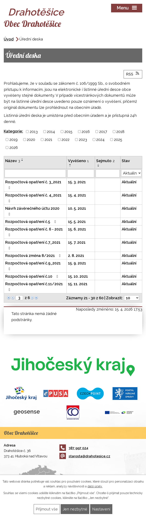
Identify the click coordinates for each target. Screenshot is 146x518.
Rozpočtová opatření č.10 (32, 276)
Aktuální (129, 182)
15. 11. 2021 (77, 284)
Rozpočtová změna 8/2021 (33, 255)
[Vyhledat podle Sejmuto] (108, 173)
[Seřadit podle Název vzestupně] (22, 159)
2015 (68, 131)
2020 (31, 139)
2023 (83, 139)
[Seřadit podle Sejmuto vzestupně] (98, 164)
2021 (48, 139)
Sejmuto (105, 161)
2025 (118, 139)
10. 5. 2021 (77, 208)
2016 (86, 131)
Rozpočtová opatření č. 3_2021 (33, 185)
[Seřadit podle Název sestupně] (22, 160)
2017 (103, 131)
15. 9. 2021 (77, 263)
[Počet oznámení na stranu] (131, 298)
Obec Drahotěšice (32, 23)
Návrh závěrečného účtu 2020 (32, 211)
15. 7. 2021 (77, 242)
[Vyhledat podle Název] (35, 173)
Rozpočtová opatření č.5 (31, 221)
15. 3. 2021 (77, 182)
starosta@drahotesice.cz (84, 456)
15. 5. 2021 (77, 221)
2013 (34, 131)
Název (12, 161)
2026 (13, 147)
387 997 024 (73, 448)
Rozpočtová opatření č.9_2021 (33, 266)
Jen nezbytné (75, 509)
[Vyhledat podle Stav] (131, 173)
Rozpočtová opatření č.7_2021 (32, 245)
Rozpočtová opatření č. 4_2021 (33, 198)
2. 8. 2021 (76, 255)
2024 (100, 139)
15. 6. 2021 (77, 229)
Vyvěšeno (78, 161)
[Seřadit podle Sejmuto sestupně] (98, 166)
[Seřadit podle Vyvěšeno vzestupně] (70, 164)
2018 (120, 131)
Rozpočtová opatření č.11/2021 (34, 287)
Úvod (9, 39)
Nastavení (101, 509)
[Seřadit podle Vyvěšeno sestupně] (70, 166)
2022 (65, 139)
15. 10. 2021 (78, 276)
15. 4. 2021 (77, 195)
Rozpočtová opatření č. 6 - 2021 (34, 232)
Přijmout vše (47, 509)
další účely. (94, 486)
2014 (51, 131)
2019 (13, 139)
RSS (133, 73)
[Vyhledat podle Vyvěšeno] (80, 173)
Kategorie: (13, 131)
